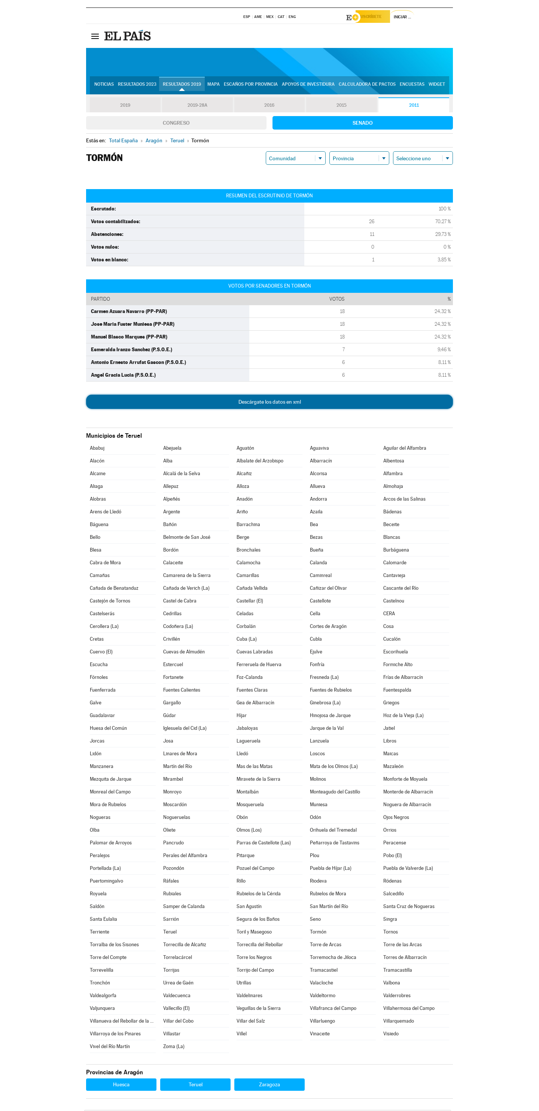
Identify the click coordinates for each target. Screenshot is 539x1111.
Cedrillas (172, 614)
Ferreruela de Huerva (259, 665)
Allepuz (171, 487)
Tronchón (100, 984)
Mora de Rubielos (108, 805)
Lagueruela (249, 742)
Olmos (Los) (249, 831)
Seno (315, 920)
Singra (390, 920)
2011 (414, 106)
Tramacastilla (397, 971)
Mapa (213, 86)
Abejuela (172, 449)
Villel (242, 1035)
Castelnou (393, 602)
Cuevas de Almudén (184, 653)
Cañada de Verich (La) (186, 589)
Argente (171, 513)
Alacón (97, 462)
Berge (243, 538)
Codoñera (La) (178, 627)
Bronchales (249, 551)
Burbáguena (396, 551)
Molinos (318, 780)
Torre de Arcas (325, 945)
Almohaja (393, 487)
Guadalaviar (102, 716)
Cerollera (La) (104, 627)
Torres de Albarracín (405, 958)
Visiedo (391, 1035)
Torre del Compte (108, 958)
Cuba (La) (247, 640)
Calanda (318, 564)
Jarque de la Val (327, 729)
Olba (95, 831)
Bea (314, 525)
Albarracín (321, 462)
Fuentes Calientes (181, 691)
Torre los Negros (254, 958)
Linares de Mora (180, 755)
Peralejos (100, 856)
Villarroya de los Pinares (115, 1035)
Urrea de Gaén (178, 984)
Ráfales (171, 882)
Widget (437, 86)
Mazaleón (393, 767)
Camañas (100, 576)
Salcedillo (393, 895)
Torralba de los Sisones (114, 945)
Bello (95, 538)
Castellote (320, 602)
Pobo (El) (392, 856)
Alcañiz (244, 474)
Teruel (170, 933)
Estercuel (173, 665)
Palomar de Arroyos (111, 844)
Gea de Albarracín (255, 704)
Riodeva (318, 882)
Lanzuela (319, 742)
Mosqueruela (250, 805)
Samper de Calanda (184, 907)
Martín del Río (177, 767)
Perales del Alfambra (185, 856)
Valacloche (321, 984)
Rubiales (172, 895)
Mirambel (173, 780)
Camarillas (248, 576)
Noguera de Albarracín (407, 805)
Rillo (241, 882)
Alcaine (98, 474)
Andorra (318, 500)
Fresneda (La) (324, 678)
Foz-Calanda (250, 678)
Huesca (121, 1086)
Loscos (317, 755)
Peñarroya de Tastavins (334, 844)
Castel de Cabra (180, 602)
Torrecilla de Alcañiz (184, 945)
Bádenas (392, 513)
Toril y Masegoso (254, 933)
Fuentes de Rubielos (331, 691)
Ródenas (392, 882)
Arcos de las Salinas (404, 500)
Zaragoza (269, 1086)
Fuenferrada (103, 691)
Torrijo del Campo (255, 971)
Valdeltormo (322, 996)
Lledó (242, 755)
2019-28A (197, 106)
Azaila (316, 513)
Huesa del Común (108, 729)
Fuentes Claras (252, 691)
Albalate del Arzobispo (260, 462)
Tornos (390, 933)
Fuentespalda (397, 691)
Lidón (95, 755)
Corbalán (246, 627)
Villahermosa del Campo (409, 1009)
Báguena (99, 525)
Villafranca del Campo (333, 1009)
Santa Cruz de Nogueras (409, 907)
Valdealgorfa (103, 996)
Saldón (97, 907)
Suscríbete (377, 17)
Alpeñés (171, 500)
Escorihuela (395, 653)
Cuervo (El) (101, 653)
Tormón (318, 933)
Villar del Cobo (178, 1022)
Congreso (176, 124)
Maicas (390, 755)
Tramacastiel (324, 971)
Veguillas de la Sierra (259, 1009)
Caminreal (321, 576)
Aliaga (96, 487)
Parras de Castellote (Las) (264, 844)
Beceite (391, 525)
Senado (363, 124)
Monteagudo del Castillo (335, 793)
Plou (314, 856)
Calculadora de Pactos (367, 86)
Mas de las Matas (254, 767)
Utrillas (244, 984)
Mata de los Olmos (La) (334, 767)
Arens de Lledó (105, 513)
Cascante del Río (400, 589)
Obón (242, 818)
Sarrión (171, 920)
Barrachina (248, 525)
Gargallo (172, 704)
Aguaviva (319, 449)
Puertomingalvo (106, 882)
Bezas (316, 538)
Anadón (245, 500)
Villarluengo (322, 1022)
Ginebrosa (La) (325, 704)
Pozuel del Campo (255, 869)
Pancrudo (173, 844)
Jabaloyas (247, 729)
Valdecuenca (177, 996)
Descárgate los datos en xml (269, 403)
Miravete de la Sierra (258, 780)
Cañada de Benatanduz (114, 589)
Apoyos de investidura (308, 86)
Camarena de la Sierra (187, 576)
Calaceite (173, 564)
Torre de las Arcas (402, 945)
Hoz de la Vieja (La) (403, 716)
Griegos (391, 704)
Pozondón (173, 869)
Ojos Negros (396, 818)
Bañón (170, 525)
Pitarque (246, 856)
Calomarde (394, 564)
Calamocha (249, 564)
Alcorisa (318, 474)
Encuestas (412, 86)
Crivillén (171, 640)
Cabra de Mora (105, 564)
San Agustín (249, 907)
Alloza (243, 487)
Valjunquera (102, 1009)
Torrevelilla (101, 971)
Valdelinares (249, 996)
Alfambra (393, 474)
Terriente (99, 933)
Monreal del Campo (110, 793)
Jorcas (97, 742)
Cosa (388, 627)
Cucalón (392, 640)
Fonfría (317, 665)
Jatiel (389, 729)
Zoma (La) (174, 1047)
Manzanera (101, 767)
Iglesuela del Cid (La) (185, 729)
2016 (269, 106)
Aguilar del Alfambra (404, 449)
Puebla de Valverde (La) (408, 869)
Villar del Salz (251, 1022)
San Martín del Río (329, 907)
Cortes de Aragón (328, 627)
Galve (95, 704)
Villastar (171, 1035)
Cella (315, 614)
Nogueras (100, 818)
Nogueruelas (176, 818)
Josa (168, 742)
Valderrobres (397, 996)
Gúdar (169, 716)
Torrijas (171, 971)
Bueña (316, 551)
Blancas (391, 538)
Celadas (245, 614)
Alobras (98, 500)
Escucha (99, 665)
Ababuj (97, 449)
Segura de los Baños (258, 920)
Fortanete (173, 678)
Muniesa (319, 805)
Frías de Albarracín (403, 678)
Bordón (171, 551)
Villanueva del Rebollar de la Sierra (123, 1022)
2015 (342, 106)
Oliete (169, 831)
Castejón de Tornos (110, 602)
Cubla (316, 640)
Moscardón (175, 805)
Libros (389, 742)
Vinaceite (320, 1035)
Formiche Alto (397, 665)
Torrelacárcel (177, 958)
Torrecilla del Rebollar (260, 945)
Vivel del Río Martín (110, 1047)
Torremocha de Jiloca (333, 958)
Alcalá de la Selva (181, 474)
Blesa (95, 551)
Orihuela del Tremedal (333, 831)
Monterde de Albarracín (408, 793)
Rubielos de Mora (328, 895)
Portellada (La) (105, 869)
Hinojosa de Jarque (330, 716)
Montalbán (248, 793)
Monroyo (172, 793)
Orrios (389, 831)
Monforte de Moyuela (405, 780)
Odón (315, 818)
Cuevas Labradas (255, 653)
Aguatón (245, 449)
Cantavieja (394, 576)
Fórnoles (99, 678)
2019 (125, 106)
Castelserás (102, 614)
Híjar (242, 716)
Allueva (317, 487)
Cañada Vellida (252, 589)
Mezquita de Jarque (110, 780)
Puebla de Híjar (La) (330, 869)
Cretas (97, 640)
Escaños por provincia (251, 86)
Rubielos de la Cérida (259, 895)
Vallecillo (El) (176, 1009)
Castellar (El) (250, 602)
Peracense (394, 844)
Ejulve (316, 653)
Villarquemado (398, 1022)
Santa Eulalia (103, 920)
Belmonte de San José (186, 538)
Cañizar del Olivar (328, 589)
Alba (168, 462)
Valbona (391, 984)
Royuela (98, 895)
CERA (389, 614)
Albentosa (393, 462)
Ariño (242, 513)
